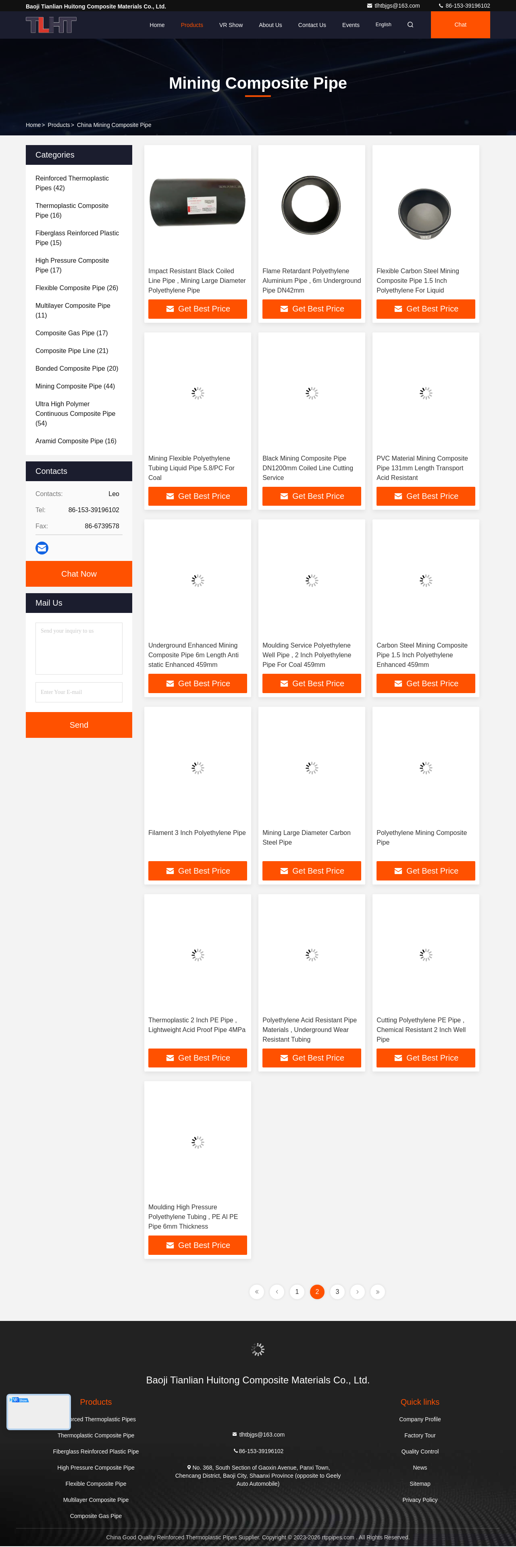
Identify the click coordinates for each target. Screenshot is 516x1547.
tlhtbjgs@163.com (393, 5)
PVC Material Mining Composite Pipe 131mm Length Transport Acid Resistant (422, 468)
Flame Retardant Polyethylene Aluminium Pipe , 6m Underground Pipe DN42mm (311, 281)
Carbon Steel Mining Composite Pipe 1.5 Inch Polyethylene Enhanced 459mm (422, 655)
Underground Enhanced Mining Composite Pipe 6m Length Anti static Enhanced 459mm (193, 655)
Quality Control (420, 1452)
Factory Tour (420, 1436)
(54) (75, 414)
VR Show (228, 25)
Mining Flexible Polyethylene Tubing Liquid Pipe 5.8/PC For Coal (191, 468)
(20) (76, 368)
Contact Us (310, 25)
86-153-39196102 (464, 5)
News (420, 1468)
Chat (460, 25)
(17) (72, 265)
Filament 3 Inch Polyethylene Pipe (197, 833)
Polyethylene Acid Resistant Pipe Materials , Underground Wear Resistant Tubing (309, 1030)
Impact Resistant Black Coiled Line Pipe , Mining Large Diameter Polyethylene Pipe (197, 281)
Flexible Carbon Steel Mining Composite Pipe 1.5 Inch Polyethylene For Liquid (418, 281)
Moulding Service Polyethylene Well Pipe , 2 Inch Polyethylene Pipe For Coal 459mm (306, 655)
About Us (268, 25)
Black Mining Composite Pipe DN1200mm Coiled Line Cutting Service (307, 468)
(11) (72, 310)
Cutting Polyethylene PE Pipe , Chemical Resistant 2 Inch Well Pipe (421, 1030)
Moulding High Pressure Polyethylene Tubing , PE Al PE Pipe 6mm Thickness (193, 1217)
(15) (77, 238)
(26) (76, 287)
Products (189, 25)
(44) (75, 386)
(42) (72, 183)
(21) (71, 350)
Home (154, 25)
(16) (71, 210)
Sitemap (420, 1484)
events (348, 25)
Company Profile (420, 1420)
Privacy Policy (419, 1500)
